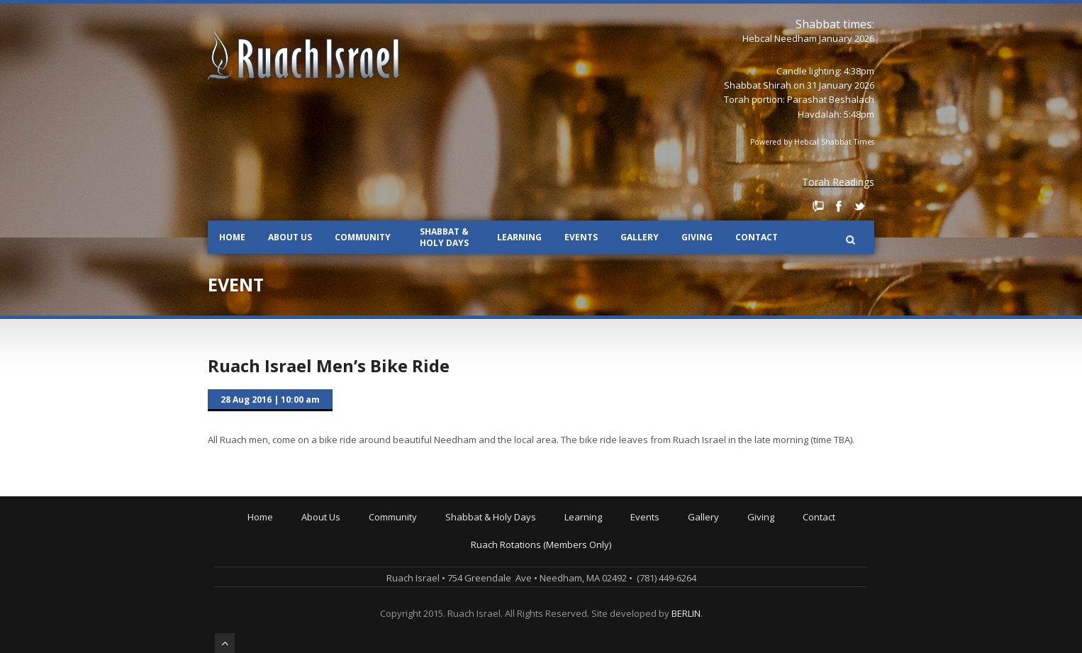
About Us (290, 237)
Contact (756, 237)
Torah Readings (838, 182)
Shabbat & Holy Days (444, 237)
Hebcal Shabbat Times (834, 142)
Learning (519, 237)
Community (363, 237)
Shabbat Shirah (757, 85)
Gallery (639, 237)
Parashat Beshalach (830, 99)
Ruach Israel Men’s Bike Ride (329, 365)
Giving (697, 237)
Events (581, 237)
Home (232, 237)
